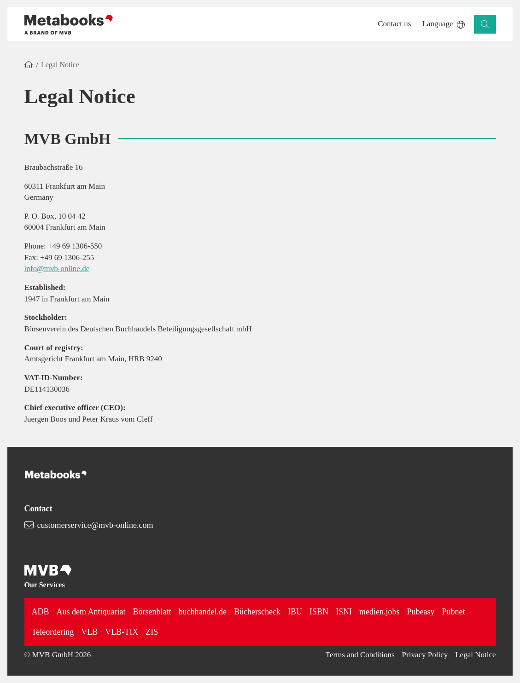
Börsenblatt (152, 611)
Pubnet (453, 611)
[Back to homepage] (68, 24)
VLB (89, 632)
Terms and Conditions (360, 654)
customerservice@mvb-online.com (95, 525)
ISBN (319, 611)
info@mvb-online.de (57, 268)
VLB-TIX (121, 632)
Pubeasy (420, 611)
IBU (295, 611)
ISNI (344, 611)
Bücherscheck (257, 611)
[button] (394, 24)
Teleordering (53, 632)
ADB (40, 611)
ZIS (152, 632)
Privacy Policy (425, 654)
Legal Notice (475, 654)
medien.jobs (379, 611)
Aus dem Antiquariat (91, 611)
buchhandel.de (203, 611)
